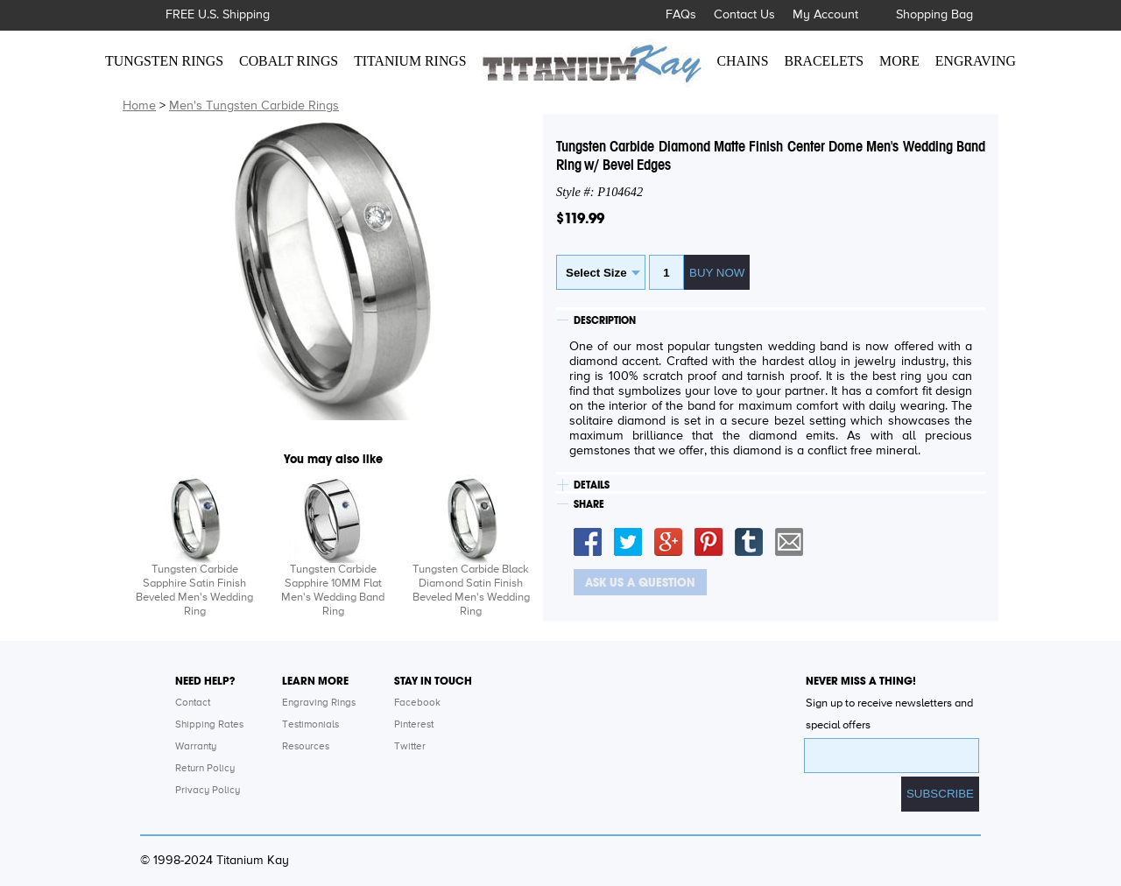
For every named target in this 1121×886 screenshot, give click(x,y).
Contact (192, 703)
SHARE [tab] (589, 504)
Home (139, 106)
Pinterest (414, 725)
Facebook (417, 703)
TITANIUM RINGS (410, 60)
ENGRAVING (975, 60)
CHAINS (743, 60)
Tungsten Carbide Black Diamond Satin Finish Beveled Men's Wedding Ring (471, 590)
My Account (825, 15)
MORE (899, 60)
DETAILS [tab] (592, 485)
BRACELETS (824, 60)
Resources (305, 747)
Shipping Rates (209, 725)
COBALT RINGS (288, 60)
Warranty (195, 747)
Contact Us (744, 15)
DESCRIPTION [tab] (605, 320)
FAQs (681, 15)
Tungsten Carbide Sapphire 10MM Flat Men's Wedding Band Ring (332, 590)
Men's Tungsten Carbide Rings (254, 106)
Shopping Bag (934, 15)
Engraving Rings (319, 703)
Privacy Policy (207, 790)
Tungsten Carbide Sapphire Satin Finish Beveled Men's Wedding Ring (194, 590)
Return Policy (205, 768)
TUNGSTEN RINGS (164, 60)
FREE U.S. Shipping (218, 15)
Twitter (410, 747)
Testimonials (310, 725)
